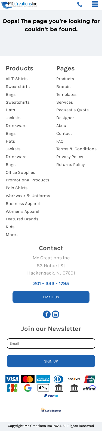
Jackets (13, 117)
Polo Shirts (16, 187)
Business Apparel (23, 203)
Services (64, 102)
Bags (11, 94)
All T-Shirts (16, 78)
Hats (10, 109)
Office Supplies (20, 172)
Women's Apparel (22, 211)
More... (12, 234)
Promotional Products (27, 179)
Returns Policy (70, 164)
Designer (65, 117)
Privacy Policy (69, 156)
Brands (63, 86)
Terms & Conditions (76, 148)
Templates (66, 94)
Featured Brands (22, 218)
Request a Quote (72, 109)
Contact (64, 133)
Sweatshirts (18, 86)
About (62, 125)
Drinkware (16, 125)
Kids (10, 226)
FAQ (59, 141)
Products (65, 78)
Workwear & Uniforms (28, 195)
